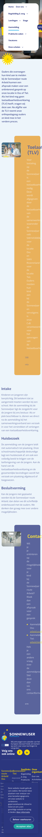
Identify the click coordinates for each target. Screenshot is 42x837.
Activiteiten (36, 779)
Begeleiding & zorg (25, 775)
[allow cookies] (24, 826)
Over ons (35, 776)
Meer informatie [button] (23, 812)
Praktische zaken (25, 781)
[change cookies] (22, 819)
